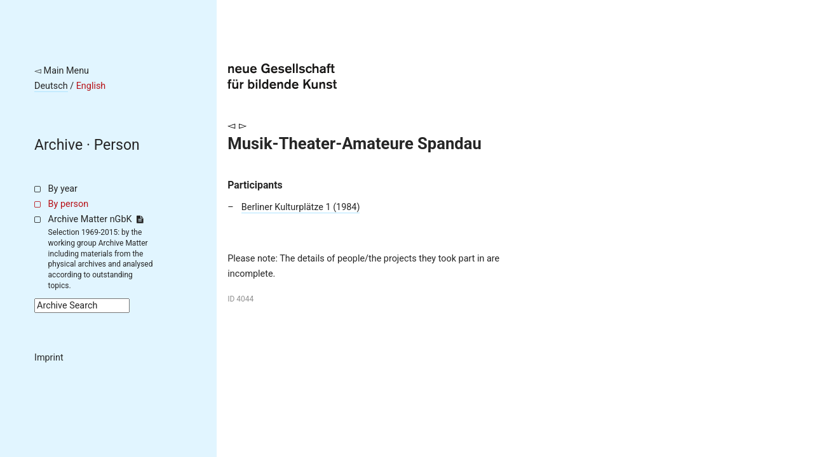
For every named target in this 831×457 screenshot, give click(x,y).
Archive (58, 145)
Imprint (49, 357)
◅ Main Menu (61, 70)
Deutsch (51, 86)
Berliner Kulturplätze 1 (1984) (300, 207)
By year (63, 188)
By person (68, 204)
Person (117, 145)
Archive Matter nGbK (96, 219)
